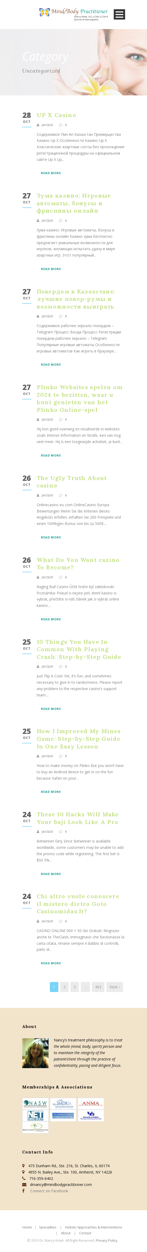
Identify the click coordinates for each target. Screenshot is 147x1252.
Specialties (47, 1227)
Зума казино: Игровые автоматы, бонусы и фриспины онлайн (74, 203)
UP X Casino (56, 115)
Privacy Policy (106, 1240)
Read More (51, 173)
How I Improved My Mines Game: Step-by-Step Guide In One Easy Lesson (79, 738)
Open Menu (119, 14)
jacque (47, 125)
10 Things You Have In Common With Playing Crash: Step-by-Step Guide (79, 649)
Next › (115, 986)
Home (27, 1227)
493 (98, 986)
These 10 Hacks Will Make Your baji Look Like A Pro (78, 818)
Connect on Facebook (48, 1190)
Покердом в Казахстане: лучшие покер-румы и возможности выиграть (76, 299)
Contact (85, 1233)
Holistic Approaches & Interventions (93, 1227)
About (65, 1233)
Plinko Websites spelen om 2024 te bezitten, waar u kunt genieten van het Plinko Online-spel (80, 398)
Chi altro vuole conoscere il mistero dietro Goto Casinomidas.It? (78, 903)
